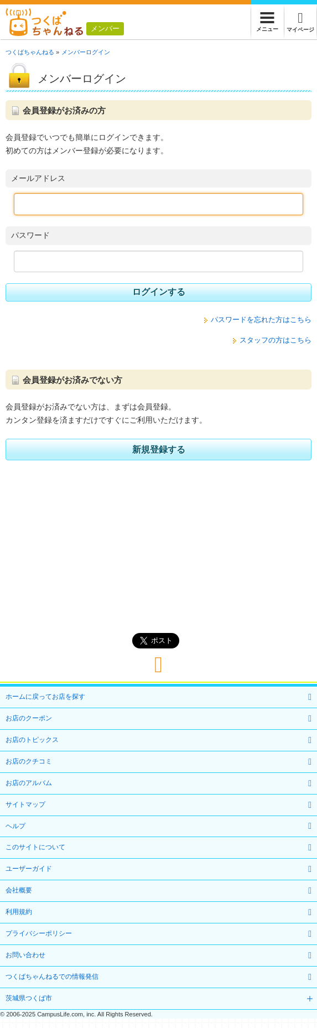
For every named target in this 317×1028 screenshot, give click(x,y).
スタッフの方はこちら (275, 340)
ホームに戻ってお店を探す (45, 696)
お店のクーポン (29, 718)
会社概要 (19, 890)
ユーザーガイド (29, 869)
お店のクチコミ (29, 761)
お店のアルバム (29, 783)
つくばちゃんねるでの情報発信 (52, 976)
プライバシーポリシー (39, 933)
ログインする (158, 292)
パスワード (30, 235)
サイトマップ (25, 804)
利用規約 (19, 912)
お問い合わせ (25, 955)
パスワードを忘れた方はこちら (261, 319)
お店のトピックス (32, 740)
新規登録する (158, 449)
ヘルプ (15, 826)
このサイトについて (35, 847)
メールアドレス (38, 178)
